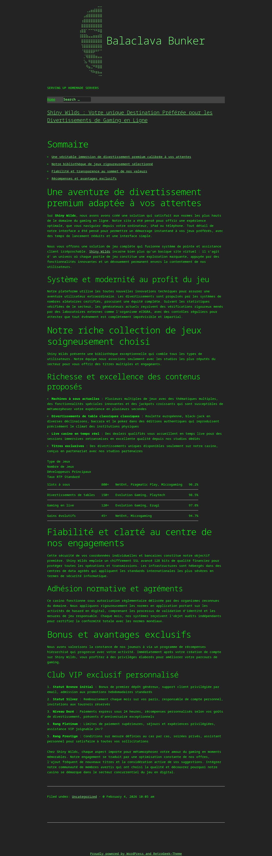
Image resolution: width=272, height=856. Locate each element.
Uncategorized (84, 796)
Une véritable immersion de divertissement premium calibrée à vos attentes (121, 156)
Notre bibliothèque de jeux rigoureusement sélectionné (102, 164)
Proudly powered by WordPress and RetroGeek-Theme (136, 853)
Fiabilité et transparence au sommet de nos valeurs (99, 171)
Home (51, 99)
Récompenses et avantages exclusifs (84, 178)
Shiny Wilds (99, 251)
